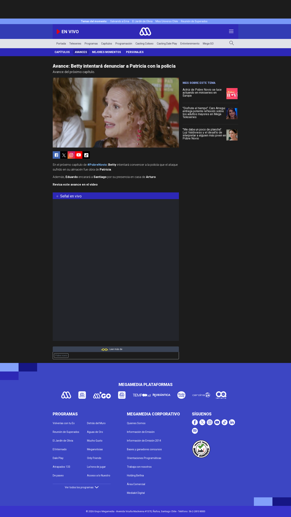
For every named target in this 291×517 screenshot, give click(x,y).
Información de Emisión (141, 431)
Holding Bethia (135, 475)
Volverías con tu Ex (64, 423)
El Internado (60, 449)
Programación (123, 43)
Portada (61, 43)
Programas (91, 43)
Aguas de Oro (95, 431)
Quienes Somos (136, 423)
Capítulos (106, 43)
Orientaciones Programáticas (144, 458)
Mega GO (208, 43)
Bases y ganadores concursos (144, 449)
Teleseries (75, 43)
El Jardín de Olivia (142, 21)
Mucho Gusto (94, 440)
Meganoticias (95, 449)
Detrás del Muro (96, 423)
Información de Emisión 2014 (144, 440)
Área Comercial (136, 484)
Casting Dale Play (167, 43)
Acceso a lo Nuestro (98, 475)
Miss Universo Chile (167, 21)
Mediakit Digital (136, 492)
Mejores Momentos (106, 52)
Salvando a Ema (119, 21)
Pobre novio (61, 355)
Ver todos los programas (82, 487)
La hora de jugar (96, 466)
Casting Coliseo (144, 43)
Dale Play (58, 458)
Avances (81, 52)
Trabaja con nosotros (139, 466)
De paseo (58, 475)
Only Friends (94, 458)
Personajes (135, 52)
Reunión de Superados (194, 21)
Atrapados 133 (61, 466)
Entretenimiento (190, 43)
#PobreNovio (97, 164)
